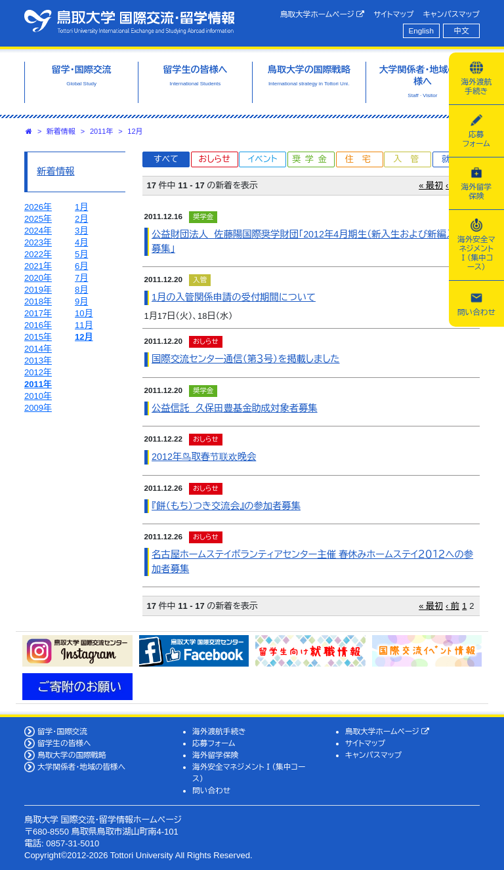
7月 (81, 278)
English (421, 30)
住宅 (362, 159)
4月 (81, 242)
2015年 (38, 337)
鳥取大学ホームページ (322, 14)
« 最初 (431, 185)
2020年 (38, 278)
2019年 (38, 290)
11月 (84, 325)
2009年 (38, 408)
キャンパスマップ (451, 14)
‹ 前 (452, 606)
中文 (461, 30)
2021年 (38, 266)
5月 (81, 254)
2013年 (38, 360)
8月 (81, 290)
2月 (81, 219)
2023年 (38, 242)
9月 (81, 301)
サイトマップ (393, 14)
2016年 (38, 325)
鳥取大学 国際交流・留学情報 (129, 22)
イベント (262, 159)
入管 (410, 159)
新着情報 (61, 131)
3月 (81, 231)
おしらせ (214, 159)
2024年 (38, 231)
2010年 (38, 396)
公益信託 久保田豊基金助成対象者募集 (235, 408)
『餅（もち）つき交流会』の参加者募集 (226, 506)
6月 (81, 266)
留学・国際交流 (62, 731)
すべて (166, 159)
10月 (84, 313)
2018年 (38, 301)
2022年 (38, 254)
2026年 (38, 207)
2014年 (38, 349)
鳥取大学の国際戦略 (71, 755)
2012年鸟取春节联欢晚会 (204, 456)
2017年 (38, 313)
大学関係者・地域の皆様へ (81, 766)
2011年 (101, 131)
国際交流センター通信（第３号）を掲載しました (246, 359)
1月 (81, 207)
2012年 (38, 372)
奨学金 (312, 159)
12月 (134, 131)
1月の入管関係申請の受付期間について (234, 297)
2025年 (38, 219)
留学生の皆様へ (64, 743)
